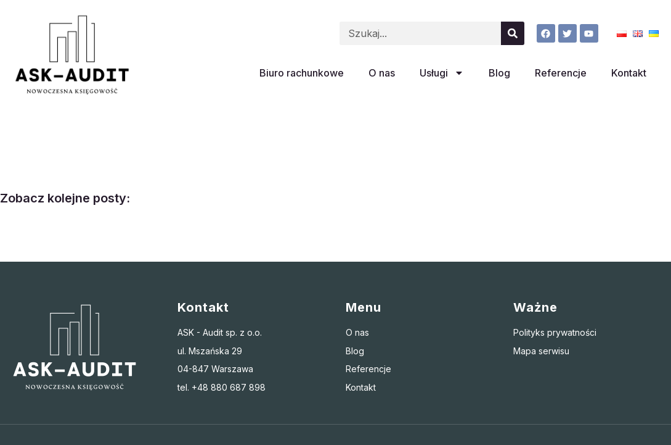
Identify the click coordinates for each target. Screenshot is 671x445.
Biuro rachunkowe (301, 73)
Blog (499, 73)
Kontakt (628, 73)
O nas (381, 73)
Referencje (561, 73)
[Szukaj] (512, 33)
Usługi (442, 73)
